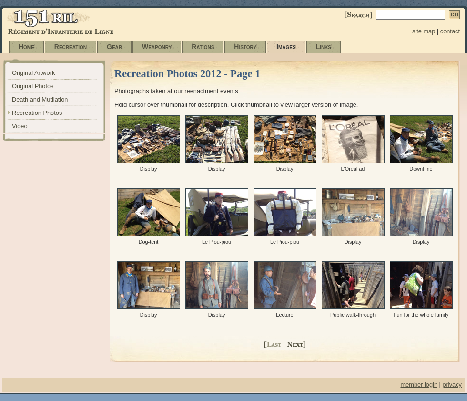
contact (450, 31)
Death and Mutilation (40, 99)
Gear (114, 47)
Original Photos (33, 86)
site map (423, 31)
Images (286, 47)
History (245, 47)
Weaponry (157, 47)
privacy (452, 384)
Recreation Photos (37, 112)
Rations (203, 47)
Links (323, 47)
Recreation (70, 47)
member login (418, 384)
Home (26, 47)
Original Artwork (33, 72)
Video (20, 126)
